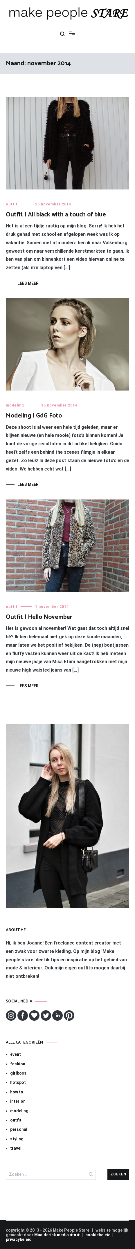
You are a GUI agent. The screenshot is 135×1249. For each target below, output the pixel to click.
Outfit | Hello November (39, 617)
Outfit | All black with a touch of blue (56, 215)
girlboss (18, 1073)
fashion (17, 1064)
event (15, 1054)
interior (17, 1101)
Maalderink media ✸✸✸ (57, 1234)
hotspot (18, 1082)
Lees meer (28, 283)
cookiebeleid (98, 1234)
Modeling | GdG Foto (34, 416)
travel (15, 1148)
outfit (12, 204)
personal (18, 1129)
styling (17, 1139)
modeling (15, 405)
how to (16, 1092)
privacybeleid (19, 1239)
